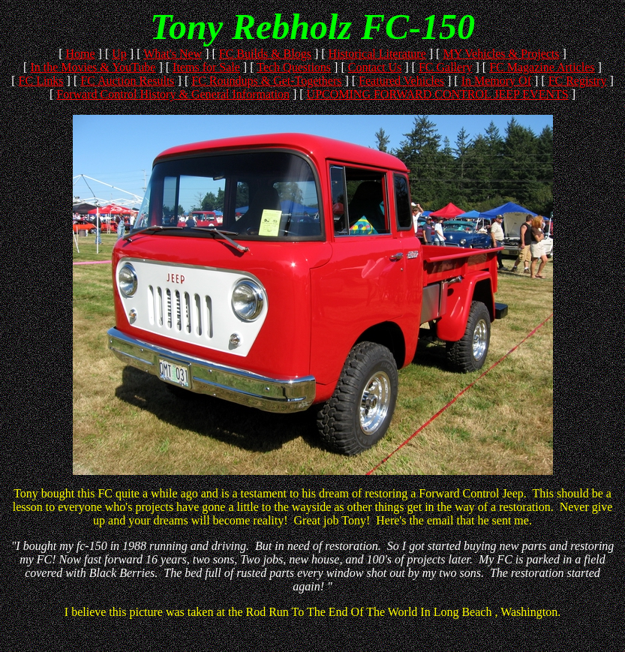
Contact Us (375, 67)
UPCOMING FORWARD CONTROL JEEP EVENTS (438, 94)
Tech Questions (294, 67)
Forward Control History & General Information (173, 94)
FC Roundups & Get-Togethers (266, 80)
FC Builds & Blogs (265, 53)
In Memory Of (496, 80)
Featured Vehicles (401, 80)
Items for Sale (206, 67)
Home (80, 53)
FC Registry (577, 80)
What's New (172, 53)
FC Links (41, 80)
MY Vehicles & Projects (501, 53)
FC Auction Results (127, 80)
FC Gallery (446, 67)
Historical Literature (377, 53)
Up (119, 53)
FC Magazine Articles (541, 67)
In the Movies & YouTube (92, 67)
